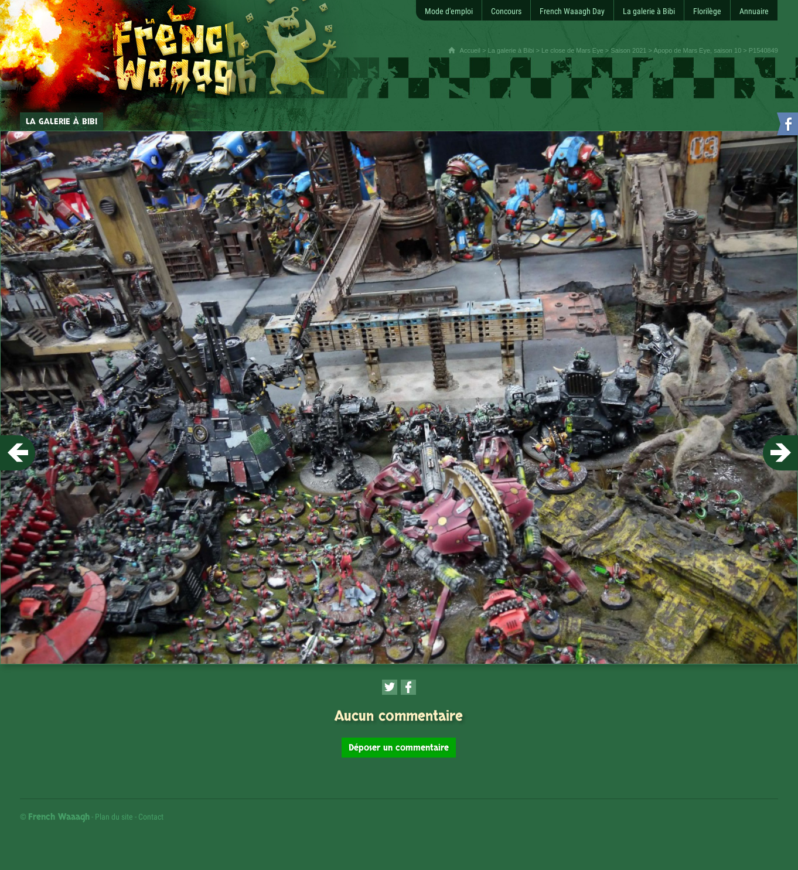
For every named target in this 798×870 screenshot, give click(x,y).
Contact (150, 816)
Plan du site (114, 816)
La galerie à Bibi (511, 50)
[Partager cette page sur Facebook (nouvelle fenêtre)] (408, 687)
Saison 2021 (628, 50)
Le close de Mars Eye (572, 50)
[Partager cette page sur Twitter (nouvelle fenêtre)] (389, 687)
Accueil (470, 50)
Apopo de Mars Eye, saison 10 (697, 50)
